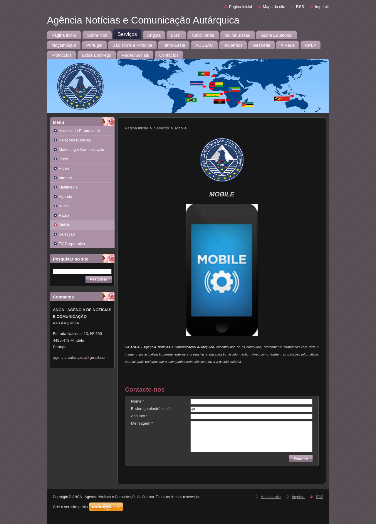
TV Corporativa (72, 243)
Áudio (64, 206)
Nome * (137, 401)
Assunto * (139, 416)
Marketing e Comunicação (81, 149)
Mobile (64, 225)
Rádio (64, 215)
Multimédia (68, 187)
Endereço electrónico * (150, 408)
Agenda (65, 196)
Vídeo (64, 168)
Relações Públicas (75, 140)
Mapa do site (274, 6)
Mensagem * (142, 423)
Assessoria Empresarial (79, 131)
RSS (300, 6)
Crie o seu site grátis (70, 507)
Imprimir (322, 6)
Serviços (161, 128)
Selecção (67, 234)
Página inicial (240, 6)
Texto (63, 159)
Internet (65, 178)
